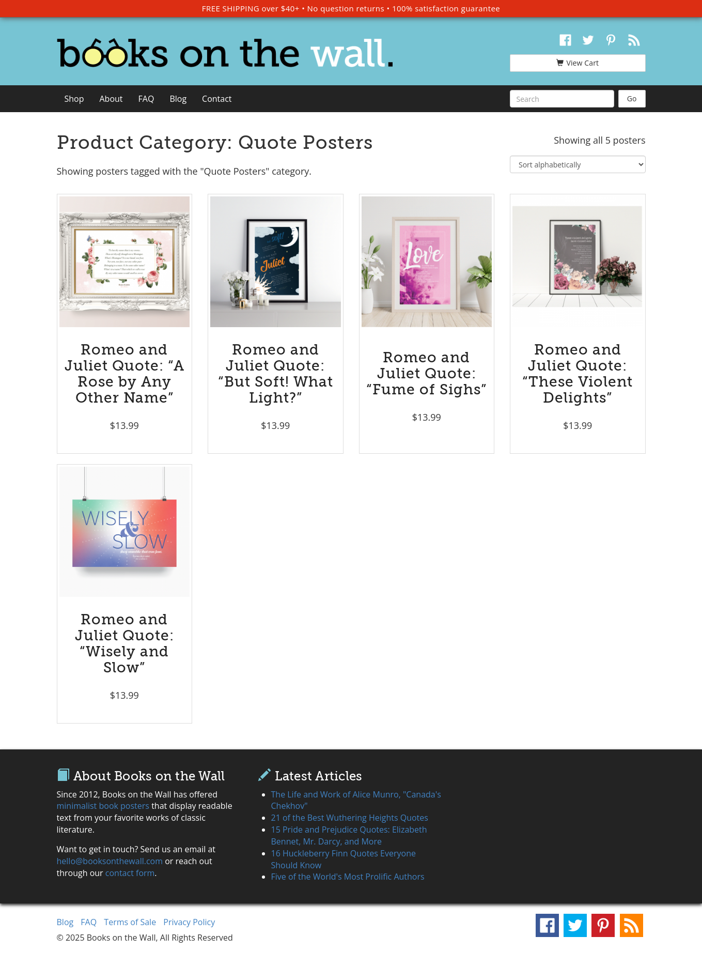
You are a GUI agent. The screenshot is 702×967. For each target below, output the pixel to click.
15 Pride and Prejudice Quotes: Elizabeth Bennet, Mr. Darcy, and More (349, 835)
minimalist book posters (103, 805)
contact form (130, 873)
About (111, 98)
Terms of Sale (130, 922)
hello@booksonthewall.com (110, 861)
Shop (74, 98)
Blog (177, 98)
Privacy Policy (189, 922)
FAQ (146, 98)
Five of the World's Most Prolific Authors (348, 876)
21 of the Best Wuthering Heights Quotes (349, 817)
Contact (216, 98)
